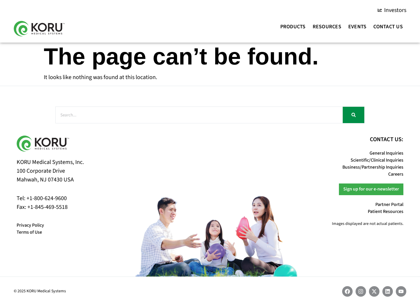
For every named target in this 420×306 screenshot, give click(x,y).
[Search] (354, 115)
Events (357, 26)
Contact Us (388, 26)
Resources (327, 26)
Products (293, 26)
